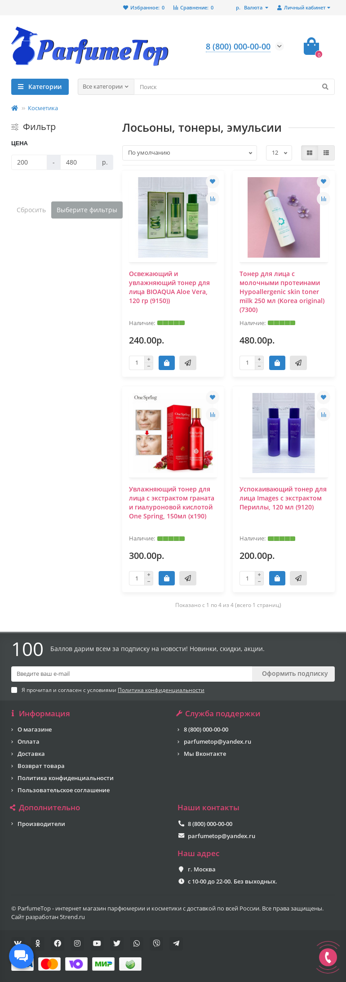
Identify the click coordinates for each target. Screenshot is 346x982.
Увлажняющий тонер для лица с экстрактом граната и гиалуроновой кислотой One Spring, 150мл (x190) (171, 502)
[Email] (131, 674)
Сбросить (31, 209)
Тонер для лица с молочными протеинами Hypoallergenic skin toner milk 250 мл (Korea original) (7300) (282, 291)
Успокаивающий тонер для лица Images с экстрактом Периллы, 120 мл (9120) (283, 498)
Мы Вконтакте (205, 754)
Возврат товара (41, 766)
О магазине (35, 729)
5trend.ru (72, 917)
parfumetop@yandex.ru (217, 741)
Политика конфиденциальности (66, 778)
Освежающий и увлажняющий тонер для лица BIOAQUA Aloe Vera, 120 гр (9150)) (169, 287)
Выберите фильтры (87, 209)
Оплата (29, 741)
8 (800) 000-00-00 (206, 729)
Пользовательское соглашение (64, 790)
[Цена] (29, 162)
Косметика (43, 108)
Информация (40, 714)
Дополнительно (45, 807)
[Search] (234, 87)
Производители (41, 824)
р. (250, 7)
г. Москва (202, 869)
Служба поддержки (219, 714)
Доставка (31, 754)
